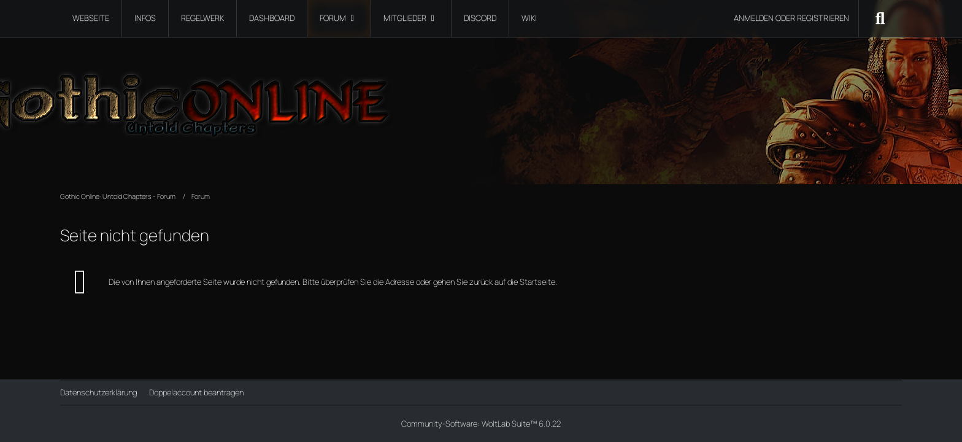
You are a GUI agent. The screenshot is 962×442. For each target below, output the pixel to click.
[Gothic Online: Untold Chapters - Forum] (480, 98)
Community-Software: (481, 423)
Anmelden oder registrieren (791, 17)
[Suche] (880, 18)
